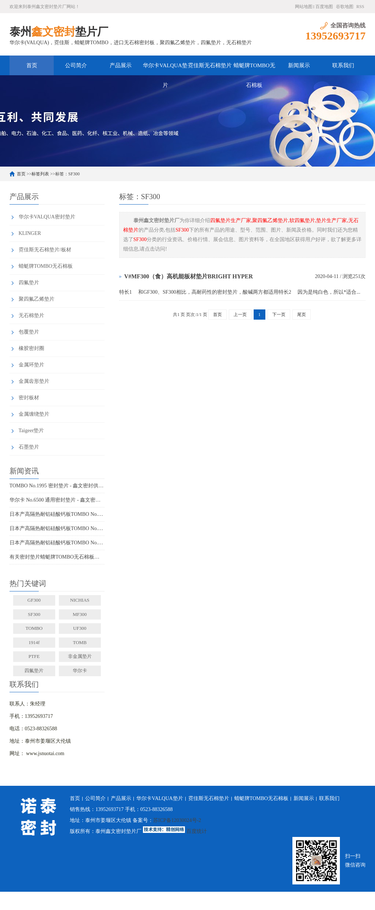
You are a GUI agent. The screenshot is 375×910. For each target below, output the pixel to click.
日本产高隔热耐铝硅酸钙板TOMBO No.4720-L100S (57, 514)
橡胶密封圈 (31, 348)
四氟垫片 (29, 282)
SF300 (34, 614)
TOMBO (34, 628)
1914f (34, 642)
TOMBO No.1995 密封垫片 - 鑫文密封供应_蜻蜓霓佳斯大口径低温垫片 (57, 485)
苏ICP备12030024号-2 (177, 820)
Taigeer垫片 (31, 430)
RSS (360, 6)
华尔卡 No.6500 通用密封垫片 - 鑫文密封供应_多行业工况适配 (57, 500)
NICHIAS (80, 600)
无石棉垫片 (31, 315)
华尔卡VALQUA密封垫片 (47, 217)
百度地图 (324, 6)
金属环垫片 (31, 365)
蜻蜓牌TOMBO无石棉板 (254, 68)
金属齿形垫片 (34, 381)
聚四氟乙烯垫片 (36, 299)
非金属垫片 (80, 656)
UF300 (79, 628)
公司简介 (76, 65)
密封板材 (29, 397)
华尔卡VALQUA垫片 (165, 68)
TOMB (79, 642)
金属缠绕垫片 (34, 414)
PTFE (34, 656)
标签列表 (40, 173)
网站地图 (303, 6)
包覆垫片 (29, 332)
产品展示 (121, 65)
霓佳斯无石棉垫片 (210, 65)
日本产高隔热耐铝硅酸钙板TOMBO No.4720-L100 (57, 528)
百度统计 (196, 831)
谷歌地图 (344, 6)
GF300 (34, 600)
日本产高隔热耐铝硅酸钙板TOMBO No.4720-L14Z (57, 542)
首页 (31, 65)
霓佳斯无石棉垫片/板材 (45, 249)
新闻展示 (299, 65)
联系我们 (343, 65)
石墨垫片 (29, 447)
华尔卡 (80, 670)
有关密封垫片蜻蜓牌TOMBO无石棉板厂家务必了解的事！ (57, 557)
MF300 (80, 614)
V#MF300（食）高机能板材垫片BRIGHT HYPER (188, 276)
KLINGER (30, 233)
